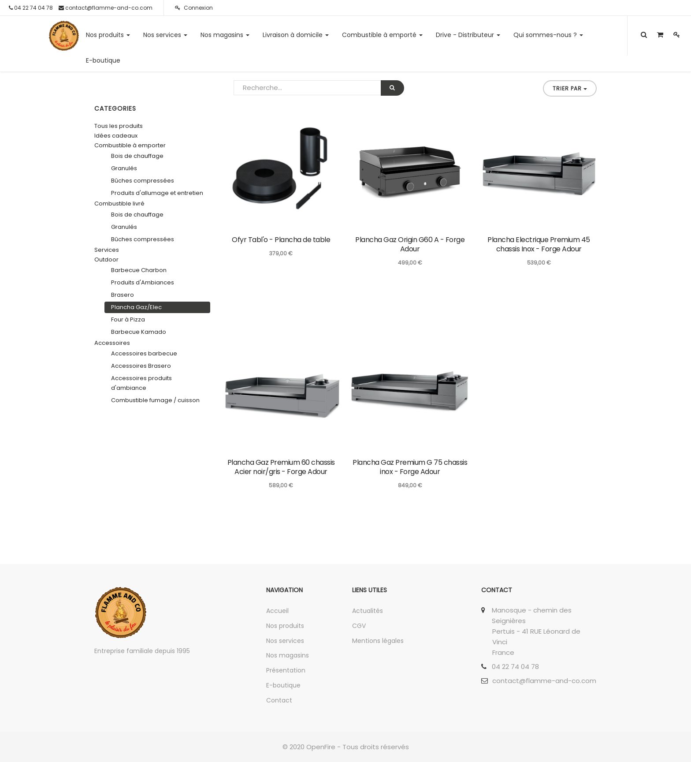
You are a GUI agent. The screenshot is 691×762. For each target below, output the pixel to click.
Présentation (285, 670)
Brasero (122, 295)
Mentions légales (378, 640)
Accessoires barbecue (144, 353)
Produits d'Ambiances (142, 282)
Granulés (124, 168)
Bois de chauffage (137, 156)
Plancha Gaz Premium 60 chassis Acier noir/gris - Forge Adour (281, 467)
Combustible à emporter (130, 145)
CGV (359, 625)
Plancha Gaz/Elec (136, 307)
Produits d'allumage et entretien (157, 193)
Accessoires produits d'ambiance (141, 383)
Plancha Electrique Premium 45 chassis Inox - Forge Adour (538, 244)
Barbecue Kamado (138, 332)
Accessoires (112, 343)
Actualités (367, 610)
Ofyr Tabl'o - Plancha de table (281, 240)
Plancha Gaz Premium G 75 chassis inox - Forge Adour (410, 467)
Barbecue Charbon (139, 270)
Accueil (277, 610)
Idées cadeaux (115, 135)
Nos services (285, 640)
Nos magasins (287, 655)
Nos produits (285, 625)
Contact (279, 700)
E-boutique (283, 685)
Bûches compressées (142, 180)
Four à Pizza (128, 319)
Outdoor (106, 259)
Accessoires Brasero (141, 366)
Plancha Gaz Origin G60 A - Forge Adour (409, 244)
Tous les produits (118, 126)
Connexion (194, 7)
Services (106, 250)
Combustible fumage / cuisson (155, 400)
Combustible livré (119, 203)
